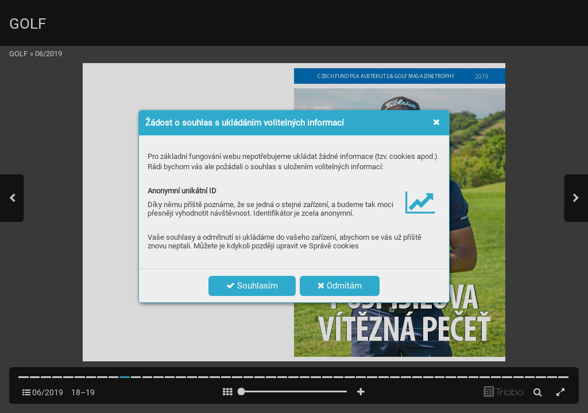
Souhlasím (252, 285)
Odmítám (340, 285)
